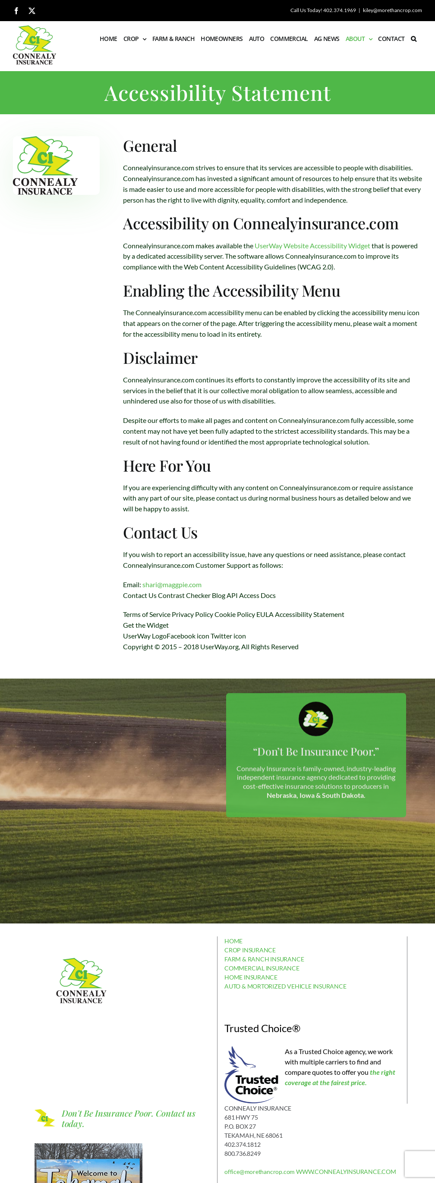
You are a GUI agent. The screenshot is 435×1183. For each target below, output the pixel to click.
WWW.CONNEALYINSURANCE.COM (346, 1171)
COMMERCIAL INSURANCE (261, 968)
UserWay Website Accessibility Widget (312, 245)
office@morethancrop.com (259, 1171)
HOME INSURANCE (250, 977)
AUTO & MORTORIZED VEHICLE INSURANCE (285, 986)
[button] (413, 38)
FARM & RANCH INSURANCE (264, 959)
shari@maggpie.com (172, 584)
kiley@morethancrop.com (392, 10)
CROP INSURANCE (250, 950)
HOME (233, 941)
